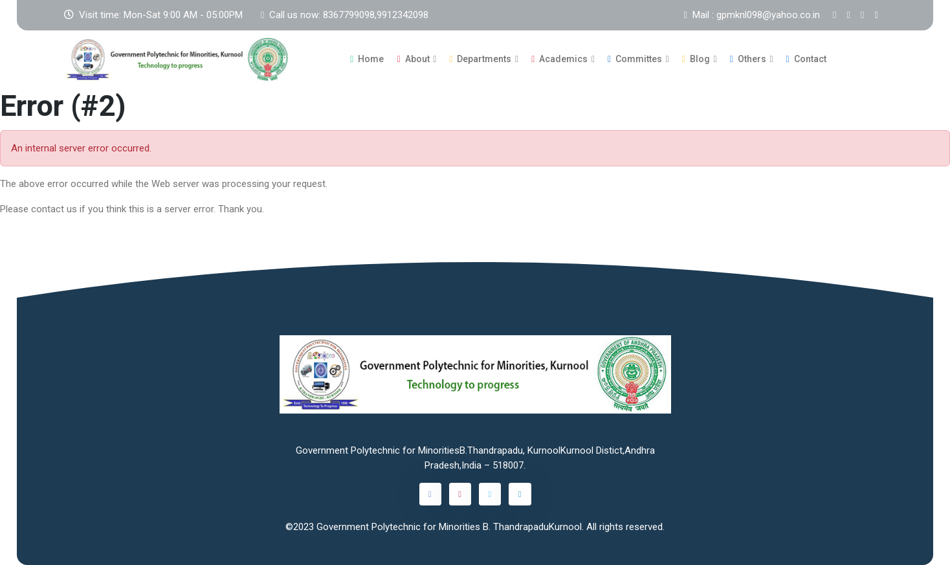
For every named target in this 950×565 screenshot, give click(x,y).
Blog (696, 59)
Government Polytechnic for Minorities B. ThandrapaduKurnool (449, 527)
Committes (635, 59)
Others (748, 59)
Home (367, 59)
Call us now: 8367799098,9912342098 (344, 15)
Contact (806, 59)
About (413, 59)
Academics (559, 59)
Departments (480, 59)
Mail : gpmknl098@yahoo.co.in (752, 15)
